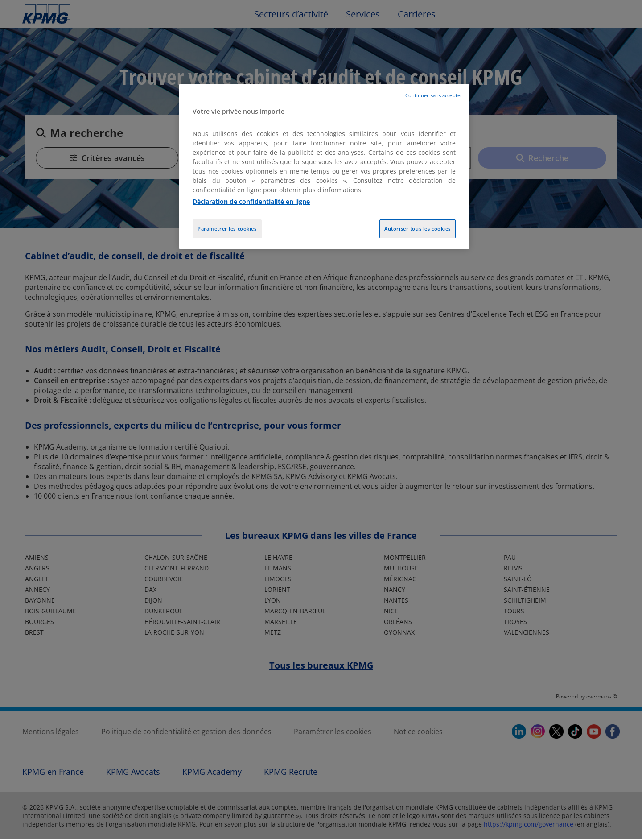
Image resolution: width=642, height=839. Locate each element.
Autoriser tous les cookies (417, 228)
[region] (324, 166)
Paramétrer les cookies (227, 228)
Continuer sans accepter (433, 95)
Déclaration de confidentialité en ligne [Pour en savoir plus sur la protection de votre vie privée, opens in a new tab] (251, 201)
